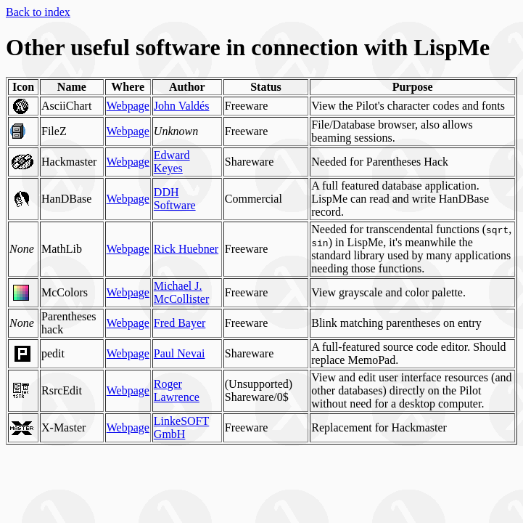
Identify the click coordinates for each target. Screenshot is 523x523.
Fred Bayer (180, 323)
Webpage (128, 106)
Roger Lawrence (176, 390)
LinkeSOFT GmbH (181, 427)
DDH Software (175, 198)
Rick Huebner (186, 249)
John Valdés (182, 106)
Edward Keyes (172, 161)
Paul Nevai (179, 353)
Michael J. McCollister (181, 292)
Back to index (38, 12)
